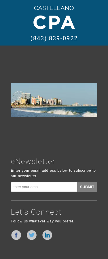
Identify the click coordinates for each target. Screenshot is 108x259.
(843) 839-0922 (54, 38)
